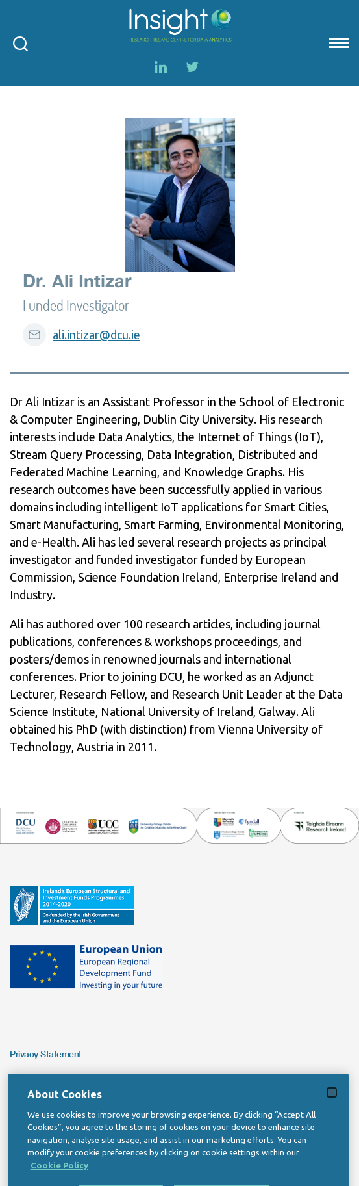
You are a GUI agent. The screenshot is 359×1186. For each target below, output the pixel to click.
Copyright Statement (51, 1082)
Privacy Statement (46, 1053)
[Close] (332, 1105)
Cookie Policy (59, 1177)
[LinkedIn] (161, 67)
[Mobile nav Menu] (337, 43)
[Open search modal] (20, 43)
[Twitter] (192, 67)
